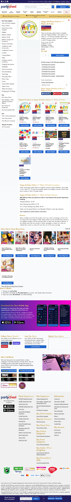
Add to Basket (60, 55)
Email (65, 93)
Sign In (68, 1)
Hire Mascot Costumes (8, 121)
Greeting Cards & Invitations (7, 61)
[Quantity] (45, 55)
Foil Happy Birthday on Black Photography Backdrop (64, 145)
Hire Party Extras (7, 118)
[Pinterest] (7, 1)
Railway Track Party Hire (25, 432)
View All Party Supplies (8, 23)
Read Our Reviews (9, 370)
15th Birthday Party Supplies (48, 76)
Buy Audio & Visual (45, 12)
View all (67, 228)
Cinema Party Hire (23, 404)
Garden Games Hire (24, 419)
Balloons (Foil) (6, 37)
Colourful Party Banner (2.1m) (37, 145)
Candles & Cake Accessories (6, 47)
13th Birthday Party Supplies (48, 71)
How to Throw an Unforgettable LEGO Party (7, 249)
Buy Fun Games (32, 12)
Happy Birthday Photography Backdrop (50, 145)
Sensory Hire (22, 438)
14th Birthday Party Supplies (48, 73)
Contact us (22, 501)
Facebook (45, 93)
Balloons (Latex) (6, 35)
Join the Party (35, 347)
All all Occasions (41, 422)
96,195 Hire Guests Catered (59, 16)
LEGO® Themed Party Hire (25, 399)
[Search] (53, 6)
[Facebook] (1, 1)
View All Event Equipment (43, 444)
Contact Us (57, 399)
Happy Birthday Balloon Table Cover (37, 119)
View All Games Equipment (43, 436)
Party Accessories (7, 69)
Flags (3, 57)
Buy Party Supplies (18, 12)
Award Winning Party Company (11, 16)
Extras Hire (58, 498)
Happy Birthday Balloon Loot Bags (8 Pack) (64, 119)
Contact (63, 1)
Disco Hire (21, 409)
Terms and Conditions (59, 419)
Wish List (56, 435)
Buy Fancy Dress (25, 12)
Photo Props (5, 79)
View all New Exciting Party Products (12, 286)
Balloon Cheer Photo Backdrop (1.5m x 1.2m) (24, 145)
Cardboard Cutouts (7, 50)
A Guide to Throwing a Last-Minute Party (7, 276)
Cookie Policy (57, 424)
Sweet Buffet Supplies (8, 84)
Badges (4, 32)
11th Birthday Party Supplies (48, 67)
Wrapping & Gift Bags (8, 91)
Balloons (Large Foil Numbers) (7, 40)
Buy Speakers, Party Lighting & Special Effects (8, 101)
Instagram (16, 343)
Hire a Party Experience (4, 12)
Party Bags (5, 74)
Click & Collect (45, 46)
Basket (65, 6)
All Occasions (6, 127)
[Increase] (48, 55)
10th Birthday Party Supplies (48, 64)
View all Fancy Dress (42, 428)
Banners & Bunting (7, 44)
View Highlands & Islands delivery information (33, 211)
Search (36, 498)
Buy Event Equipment (39, 12)
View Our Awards (27, 370)
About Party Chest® (59, 401)
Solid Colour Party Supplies (7, 29)
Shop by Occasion (60, 12)
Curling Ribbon (6, 55)
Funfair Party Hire (23, 416)
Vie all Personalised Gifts (43, 463)
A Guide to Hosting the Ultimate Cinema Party (49, 249)
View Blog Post (7, 255)
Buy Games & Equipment (6, 106)
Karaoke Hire (22, 421)
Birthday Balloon (60, 76)
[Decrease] (42, 55)
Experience (51, 498)
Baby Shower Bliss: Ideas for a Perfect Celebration (21, 249)
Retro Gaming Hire (23, 435)
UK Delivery (44, 45)
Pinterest (57, 93)
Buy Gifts (53, 12)
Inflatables (5, 67)
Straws (4, 81)
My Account (57, 430)
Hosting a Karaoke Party (35, 249)
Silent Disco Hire (23, 440)
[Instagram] (5, 1)
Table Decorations (7, 89)
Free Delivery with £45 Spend (35, 16)
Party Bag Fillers (6, 76)
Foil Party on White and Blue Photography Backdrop (25, 171)
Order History (57, 432)
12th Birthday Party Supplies (48, 69)
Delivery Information (59, 413)
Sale (66, 12)
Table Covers (5, 86)
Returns (56, 416)
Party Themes (6, 25)
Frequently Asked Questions (61, 404)
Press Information (58, 411)
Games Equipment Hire (42, 399)
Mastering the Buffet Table (63, 249)
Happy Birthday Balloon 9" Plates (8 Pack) (24, 119)
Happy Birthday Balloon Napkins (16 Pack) (50, 119)
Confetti (4, 53)
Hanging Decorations (8, 64)
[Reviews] (56, 1)
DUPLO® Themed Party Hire (26, 406)
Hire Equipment (11, 12)
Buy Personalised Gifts (8, 110)
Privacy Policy (57, 421)
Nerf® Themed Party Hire (25, 401)
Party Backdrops (6, 72)
